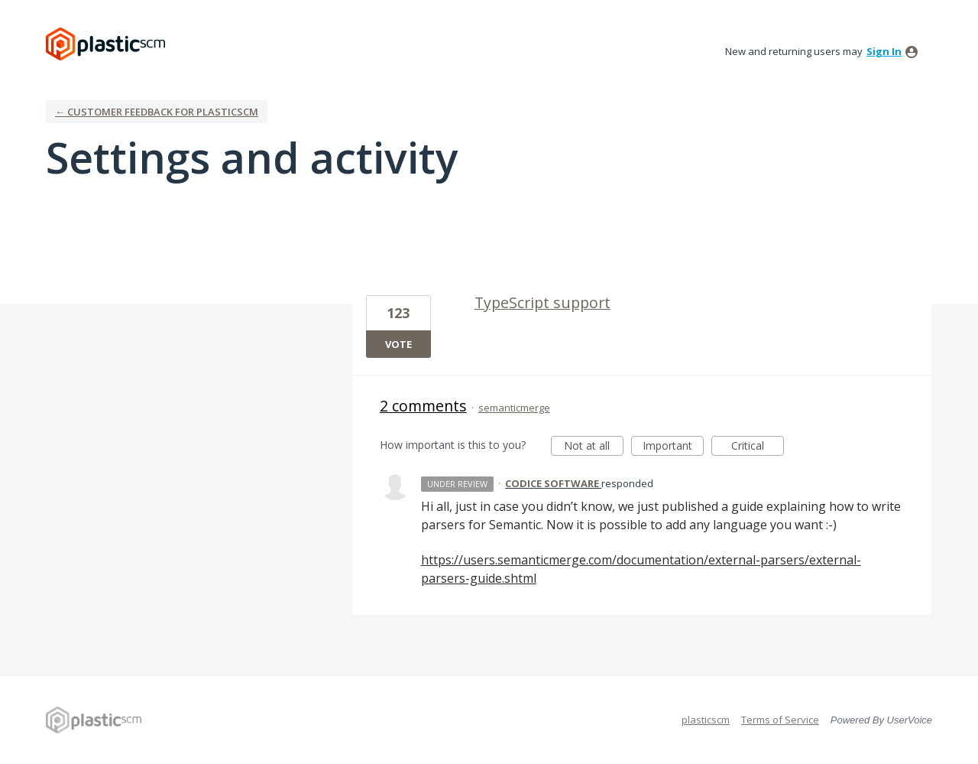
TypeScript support (542, 302)
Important (673, 447)
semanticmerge (514, 408)
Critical (757, 447)
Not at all (593, 447)
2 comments (423, 405)
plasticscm (706, 720)
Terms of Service (780, 720)
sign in (884, 51)
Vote (398, 344)
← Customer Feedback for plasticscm (156, 112)
